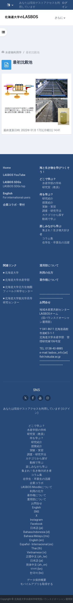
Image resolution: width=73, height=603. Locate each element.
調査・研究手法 (51, 210)
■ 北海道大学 (11, 272)
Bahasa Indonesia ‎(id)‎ (36, 532)
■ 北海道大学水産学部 (16, 279)
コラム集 (47, 238)
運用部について (49, 265)
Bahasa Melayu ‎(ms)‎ (36, 536)
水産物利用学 (13, 52)
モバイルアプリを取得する (36, 583)
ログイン (64, 4)
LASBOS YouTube (14, 174)
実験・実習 (49, 206)
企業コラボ (36, 483)
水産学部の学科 (51, 183)
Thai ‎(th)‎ (36, 548)
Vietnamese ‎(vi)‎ (36, 552)
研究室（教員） (51, 187)
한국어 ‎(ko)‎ (36, 572)
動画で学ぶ (49, 218)
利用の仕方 (46, 272)
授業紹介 (47, 202)
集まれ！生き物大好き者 (37, 470)
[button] (10, 5)
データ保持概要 (36, 579)
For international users (16, 197)
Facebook (36, 523)
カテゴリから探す (53, 214)
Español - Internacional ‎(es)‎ (36, 544)
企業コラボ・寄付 (14, 204)
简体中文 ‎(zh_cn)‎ (36, 564)
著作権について (49, 279)
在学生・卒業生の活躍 (55, 242)
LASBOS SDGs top (14, 186)
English (36, 507)
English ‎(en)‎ (36, 540)
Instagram (36, 519)
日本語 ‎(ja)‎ (36, 527)
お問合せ (36, 503)
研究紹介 (47, 198)
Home (7, 167)
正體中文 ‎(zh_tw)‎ (36, 556)
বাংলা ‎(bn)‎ (36, 568)
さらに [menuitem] (59, 17)
